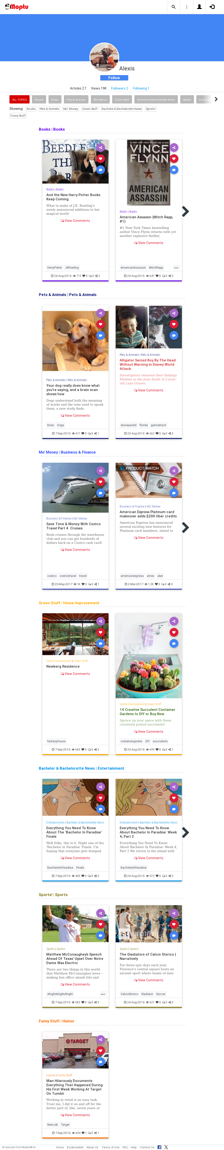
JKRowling (72, 267)
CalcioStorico (129, 994)
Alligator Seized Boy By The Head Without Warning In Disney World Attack (148, 364)
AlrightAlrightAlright (60, 994)
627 (150, 1002)
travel (83, 576)
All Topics (19, 99)
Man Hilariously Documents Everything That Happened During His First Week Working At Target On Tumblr (74, 1087)
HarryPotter (54, 267)
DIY (147, 741)
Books (55, 99)
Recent (39, 99)
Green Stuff (122, 99)
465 (76, 876)
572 (150, 876)
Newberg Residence (63, 666)
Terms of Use (110, 1147)
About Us (92, 1147)
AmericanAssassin (133, 267)
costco (52, 576)
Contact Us (147, 1147)
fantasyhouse (56, 741)
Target (65, 1124)
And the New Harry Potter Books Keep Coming (73, 197)
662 (150, 433)
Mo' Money (100, 99)
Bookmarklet (75, 1147)
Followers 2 (119, 88)
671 (76, 433)
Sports (50, 949)
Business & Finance (58, 518)
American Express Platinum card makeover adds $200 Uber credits (148, 514)
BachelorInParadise (60, 867)
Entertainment (55, 822)
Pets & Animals (76, 99)
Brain (50, 425)
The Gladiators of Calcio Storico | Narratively (148, 956)
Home (60, 1147)
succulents (160, 741)
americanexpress (132, 576)
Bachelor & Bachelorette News (156, 99)
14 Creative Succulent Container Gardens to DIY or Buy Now (147, 711)
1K (77, 584)
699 (150, 749)
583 (76, 1002)
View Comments (75, 221)
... (176, 267)
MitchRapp (156, 267)
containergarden (131, 741)
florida (144, 425)
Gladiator (147, 994)
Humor (50, 1075)
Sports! (187, 99)
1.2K (149, 584)
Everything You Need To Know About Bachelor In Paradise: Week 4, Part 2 (148, 832)
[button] (173, 7)
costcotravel (68, 576)
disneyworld (128, 425)
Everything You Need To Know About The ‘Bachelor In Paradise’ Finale (74, 832)
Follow (114, 77)
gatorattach (158, 425)
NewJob (52, 1124)
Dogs (60, 425)
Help (134, 1147)
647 (150, 276)
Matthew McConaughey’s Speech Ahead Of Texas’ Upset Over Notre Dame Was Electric (74, 958)
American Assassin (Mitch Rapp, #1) (146, 219)
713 (77, 276)
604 (76, 1133)
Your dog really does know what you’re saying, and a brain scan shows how (73, 389)
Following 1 (141, 88)
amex (150, 576)
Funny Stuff (18, 115)
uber (160, 576)
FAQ (125, 1147)
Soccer (160, 994)
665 (76, 749)
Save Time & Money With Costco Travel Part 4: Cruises (73, 526)
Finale (80, 867)
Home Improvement (58, 661)
